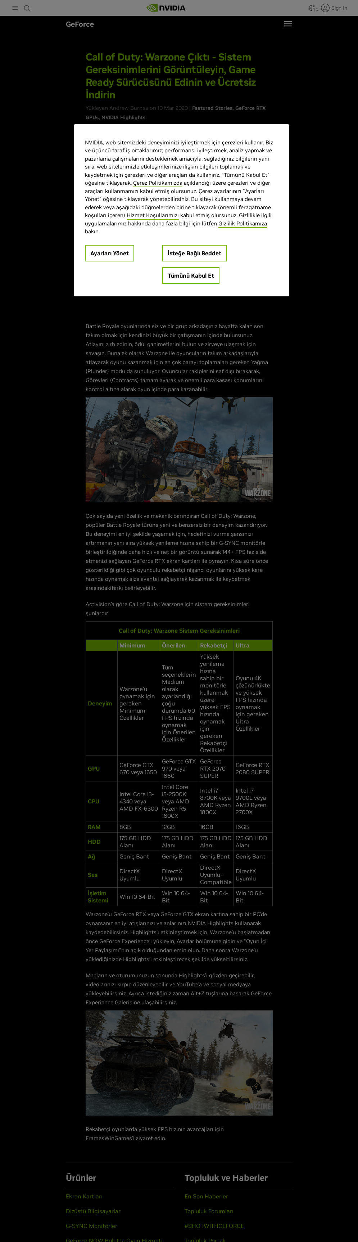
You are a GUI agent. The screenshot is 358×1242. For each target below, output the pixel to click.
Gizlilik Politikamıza (242, 223)
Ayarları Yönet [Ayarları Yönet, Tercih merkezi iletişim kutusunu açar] (109, 253)
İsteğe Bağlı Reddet (194, 253)
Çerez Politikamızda (157, 182)
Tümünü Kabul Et (191, 275)
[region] (181, 210)
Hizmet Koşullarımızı (153, 215)
